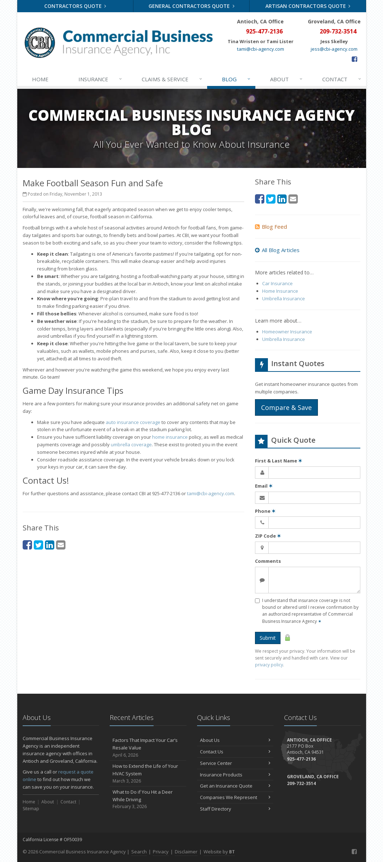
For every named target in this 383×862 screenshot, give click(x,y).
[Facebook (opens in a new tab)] (354, 59)
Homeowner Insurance (287, 331)
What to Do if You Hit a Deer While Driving (148, 799)
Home (40, 79)
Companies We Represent (235, 797)
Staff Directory (235, 809)
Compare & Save (286, 407)
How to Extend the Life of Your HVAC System (148, 773)
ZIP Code (268, 536)
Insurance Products (235, 774)
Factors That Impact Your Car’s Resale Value (148, 747)
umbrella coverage (131, 444)
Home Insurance (280, 291)
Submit (268, 637)
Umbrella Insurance (283, 298)
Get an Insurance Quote (235, 786)
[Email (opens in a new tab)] (60, 544)
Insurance (100, 79)
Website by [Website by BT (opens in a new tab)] (219, 851)
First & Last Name (278, 460)
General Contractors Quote (191, 6)
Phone (265, 511)
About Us (235, 740)
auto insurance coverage (133, 422)
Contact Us (235, 751)
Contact (342, 79)
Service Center (235, 763)
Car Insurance (277, 283)
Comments (268, 561)
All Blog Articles (277, 250)
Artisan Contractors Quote (308, 6)
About (286, 79)
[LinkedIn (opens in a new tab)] (49, 544)
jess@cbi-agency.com (334, 49)
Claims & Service (172, 79)
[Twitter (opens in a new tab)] (38, 544)
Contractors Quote (75, 6)
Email (264, 486)
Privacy (161, 851)
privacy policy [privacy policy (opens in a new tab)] (269, 665)
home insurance (170, 437)
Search (139, 851)
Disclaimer (186, 851)
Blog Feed (271, 226)
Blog (236, 79)
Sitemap (31, 809)
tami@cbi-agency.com (260, 49)
